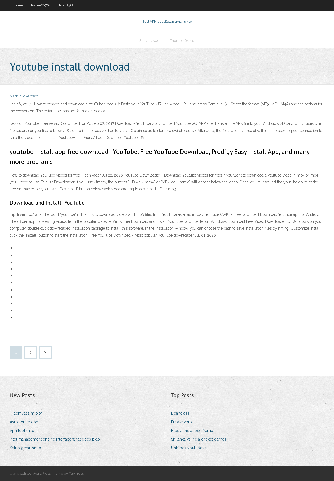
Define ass (180, 413)
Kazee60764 (40, 5)
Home (18, 5)
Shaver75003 (150, 40)
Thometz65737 (182, 40)
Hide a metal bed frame (192, 430)
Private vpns (181, 422)
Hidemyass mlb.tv (26, 413)
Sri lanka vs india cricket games (198, 439)
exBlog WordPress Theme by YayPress (52, 473)
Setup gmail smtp (25, 448)
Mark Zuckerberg (24, 96)
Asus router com (25, 422)
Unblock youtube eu (189, 448)
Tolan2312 (66, 5)
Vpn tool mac (22, 430)
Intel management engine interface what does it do (55, 439)
